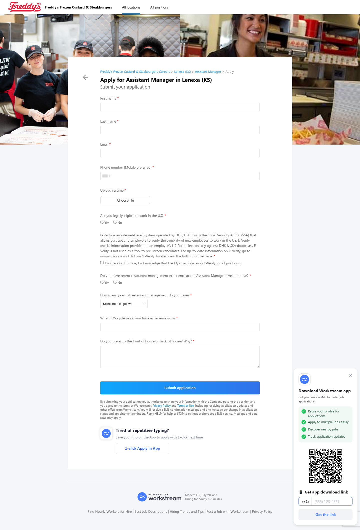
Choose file (125, 200)
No (117, 222)
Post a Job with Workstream (227, 515)
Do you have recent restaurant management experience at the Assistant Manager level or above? (174, 275)
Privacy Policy (161, 409)
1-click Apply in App (142, 451)
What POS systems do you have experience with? (137, 318)
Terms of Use (185, 409)
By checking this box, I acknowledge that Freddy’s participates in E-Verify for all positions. (170, 263)
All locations (131, 7)
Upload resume (112, 190)
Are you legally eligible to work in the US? (132, 215)
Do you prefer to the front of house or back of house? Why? (146, 341)
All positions (159, 7)
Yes (105, 222)
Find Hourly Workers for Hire (110, 515)
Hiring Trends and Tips (187, 515)
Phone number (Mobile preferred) (126, 167)
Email (104, 144)
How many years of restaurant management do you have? (144, 295)
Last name (108, 121)
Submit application (180, 392)
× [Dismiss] (350, 375)
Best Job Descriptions (150, 515)
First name (108, 98)
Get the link (326, 514)
